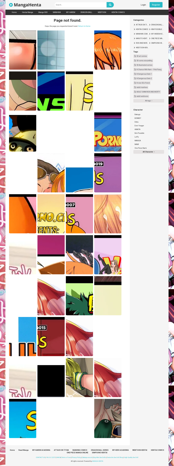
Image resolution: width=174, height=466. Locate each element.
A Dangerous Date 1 (144, 74)
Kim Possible (139, 133)
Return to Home (84, 26)
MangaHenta (25, 5)
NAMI (137, 144)
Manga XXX (42, 12)
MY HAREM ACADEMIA (157, 34)
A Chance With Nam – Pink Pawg (149, 69)
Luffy (137, 137)
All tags (148, 101)
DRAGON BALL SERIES (157, 25)
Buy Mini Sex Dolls (99, 457)
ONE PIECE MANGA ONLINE (157, 38)
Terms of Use (66, 457)
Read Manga (23, 450)
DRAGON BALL (86, 12)
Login (143, 4)
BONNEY (138, 118)
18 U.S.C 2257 (50, 457)
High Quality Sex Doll (131, 457)
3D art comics (142, 56)
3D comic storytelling (144, 61)
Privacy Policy (76, 457)
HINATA (137, 129)
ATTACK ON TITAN (142, 25)
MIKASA (138, 141)
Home (14, 12)
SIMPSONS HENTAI (157, 43)
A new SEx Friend (143, 83)
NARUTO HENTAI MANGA (142, 38)
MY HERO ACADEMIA (120, 450)
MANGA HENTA (97, 461)
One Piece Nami (141, 148)
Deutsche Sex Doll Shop (115, 457)
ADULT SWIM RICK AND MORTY (148, 92)
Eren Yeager (139, 126)
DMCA (58, 457)
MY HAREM (70, 12)
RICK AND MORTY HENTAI (142, 43)
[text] (80, 4)
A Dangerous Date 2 (144, 78)
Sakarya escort (87, 457)
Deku (136, 122)
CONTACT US (40, 457)
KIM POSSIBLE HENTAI (157, 29)
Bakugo (137, 114)
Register (156, 4)
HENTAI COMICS (118, 12)
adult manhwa (142, 87)
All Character (149, 152)
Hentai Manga (27, 12)
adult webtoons (142, 96)
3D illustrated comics (144, 65)
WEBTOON (102, 12)
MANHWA (57, 12)
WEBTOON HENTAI (142, 48)
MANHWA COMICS (142, 34)
